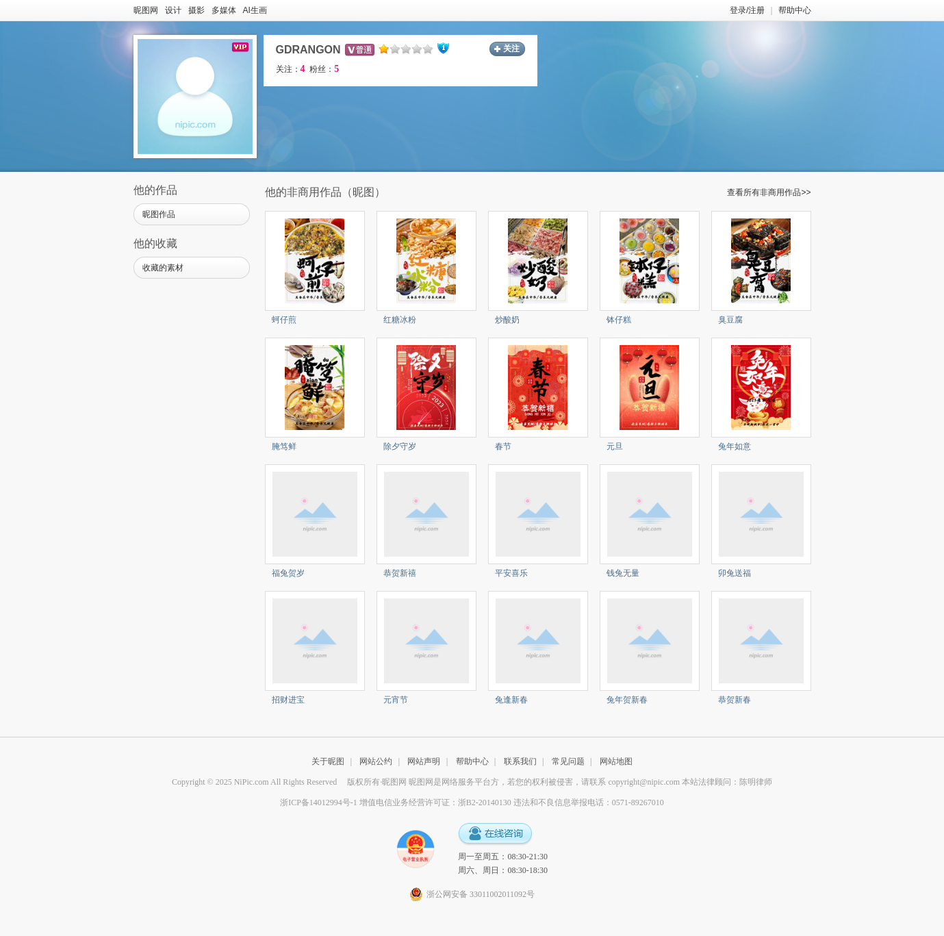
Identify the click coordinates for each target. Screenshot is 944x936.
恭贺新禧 (399, 573)
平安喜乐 (511, 573)
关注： (290, 69)
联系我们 (520, 761)
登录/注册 (747, 10)
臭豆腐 (730, 320)
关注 (511, 48)
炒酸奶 (507, 320)
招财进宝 (288, 700)
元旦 (615, 446)
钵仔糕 (619, 320)
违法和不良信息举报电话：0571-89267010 (588, 802)
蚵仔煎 (284, 320)
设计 (173, 10)
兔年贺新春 (627, 700)
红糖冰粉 (399, 320)
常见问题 (568, 761)
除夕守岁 (399, 446)
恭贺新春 (734, 700)
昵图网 (145, 10)
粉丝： (324, 69)
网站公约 (375, 761)
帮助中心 (794, 10)
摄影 (196, 10)
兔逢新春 (511, 700)
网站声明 (423, 761)
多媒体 (224, 10)
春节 (503, 446)
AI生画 (255, 10)
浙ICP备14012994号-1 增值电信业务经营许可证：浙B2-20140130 (395, 802)
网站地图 (616, 761)
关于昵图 (327, 761)
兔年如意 (734, 446)
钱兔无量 (623, 573)
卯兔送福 (734, 573)
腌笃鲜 (284, 446)
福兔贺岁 (288, 573)
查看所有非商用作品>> (769, 192)
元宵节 (395, 700)
